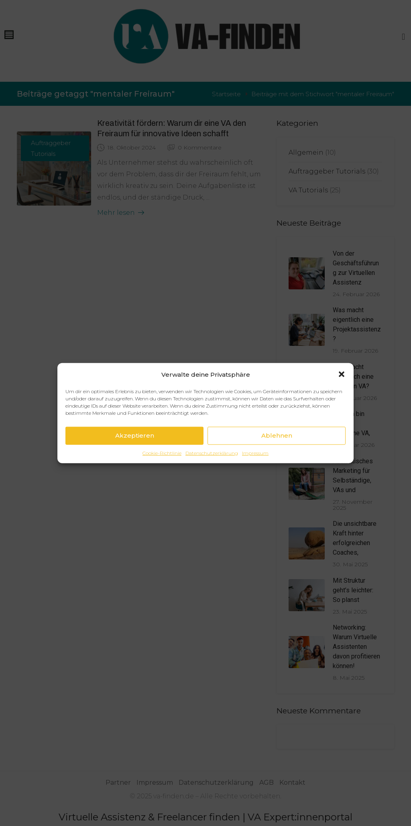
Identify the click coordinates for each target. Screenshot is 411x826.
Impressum (255, 453)
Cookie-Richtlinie (161, 453)
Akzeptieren (134, 435)
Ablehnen (276, 435)
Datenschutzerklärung (211, 453)
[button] (342, 374)
